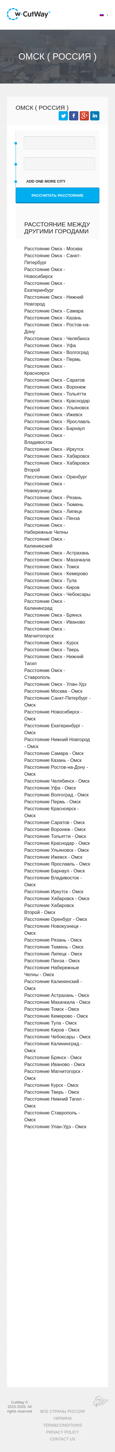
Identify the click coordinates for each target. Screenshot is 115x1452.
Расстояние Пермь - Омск (52, 801)
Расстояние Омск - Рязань (53, 497)
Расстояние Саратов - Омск (54, 822)
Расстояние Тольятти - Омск (55, 836)
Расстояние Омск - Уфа (50, 345)
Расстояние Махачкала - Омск (57, 1002)
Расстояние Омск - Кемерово (56, 573)
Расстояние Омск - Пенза (52, 518)
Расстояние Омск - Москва (53, 248)
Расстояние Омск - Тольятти (55, 393)
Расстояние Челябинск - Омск (57, 780)
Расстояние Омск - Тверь (51, 649)
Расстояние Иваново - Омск (54, 1064)
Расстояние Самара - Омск (54, 753)
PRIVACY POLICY (62, 1432)
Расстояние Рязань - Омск (53, 939)
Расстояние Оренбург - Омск (55, 919)
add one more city (46, 181)
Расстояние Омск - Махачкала (57, 559)
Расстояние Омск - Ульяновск (56, 407)
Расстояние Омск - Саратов (54, 380)
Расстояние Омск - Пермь (52, 359)
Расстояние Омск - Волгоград (56, 352)
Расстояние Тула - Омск (50, 1022)
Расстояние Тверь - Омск (51, 1092)
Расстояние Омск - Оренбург (55, 476)
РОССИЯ (76, 1411)
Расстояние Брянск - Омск (52, 1057)
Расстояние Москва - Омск (53, 691)
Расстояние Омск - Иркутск (53, 449)
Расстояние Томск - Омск (51, 1009)
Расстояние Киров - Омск (51, 1029)
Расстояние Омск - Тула (50, 580)
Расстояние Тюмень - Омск (54, 946)
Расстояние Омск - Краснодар (57, 400)
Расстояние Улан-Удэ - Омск (55, 1126)
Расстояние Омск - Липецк (53, 511)
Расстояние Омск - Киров (51, 587)
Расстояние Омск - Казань (52, 317)
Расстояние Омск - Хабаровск (56, 456)
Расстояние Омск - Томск (51, 566)
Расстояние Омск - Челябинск (57, 338)
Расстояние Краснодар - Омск (57, 843)
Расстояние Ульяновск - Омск (56, 850)
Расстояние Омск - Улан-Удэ (55, 684)
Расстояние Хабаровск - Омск (56, 898)
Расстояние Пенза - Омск (52, 960)
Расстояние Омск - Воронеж (55, 386)
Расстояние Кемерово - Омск (56, 1016)
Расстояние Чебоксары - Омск (57, 1036)
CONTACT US (62, 1439)
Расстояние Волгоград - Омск (56, 794)
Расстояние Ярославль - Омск (57, 863)
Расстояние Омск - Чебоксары (57, 594)
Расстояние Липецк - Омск (53, 953)
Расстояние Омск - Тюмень (54, 504)
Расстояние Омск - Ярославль (57, 421)
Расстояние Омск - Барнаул (54, 428)
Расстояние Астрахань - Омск (56, 995)
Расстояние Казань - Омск (52, 760)
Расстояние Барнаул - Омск (54, 870)
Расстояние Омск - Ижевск (53, 414)
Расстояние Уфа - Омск (50, 787)
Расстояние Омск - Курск (51, 642)
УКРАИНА (62, 1418)
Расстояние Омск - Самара (54, 310)
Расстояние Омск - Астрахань (56, 552)
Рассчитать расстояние (57, 195)
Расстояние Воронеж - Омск (55, 829)
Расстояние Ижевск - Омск (53, 857)
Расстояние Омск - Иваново (54, 621)
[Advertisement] (57, 1201)
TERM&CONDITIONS (62, 1425)
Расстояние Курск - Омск (51, 1085)
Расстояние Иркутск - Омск (53, 891)
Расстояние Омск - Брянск (52, 615)
